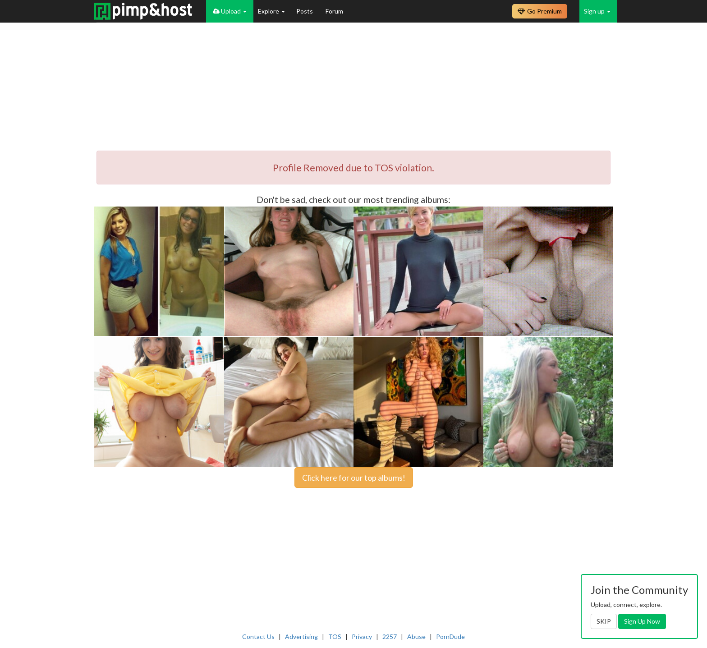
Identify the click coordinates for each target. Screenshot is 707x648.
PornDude (450, 636)
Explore (271, 11)
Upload (230, 11)
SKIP (604, 621)
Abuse (416, 636)
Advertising (301, 636)
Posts (305, 11)
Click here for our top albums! (353, 478)
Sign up (597, 11)
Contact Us (258, 636)
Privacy (362, 636)
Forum (334, 11)
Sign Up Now (642, 621)
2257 (389, 636)
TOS (334, 636)
